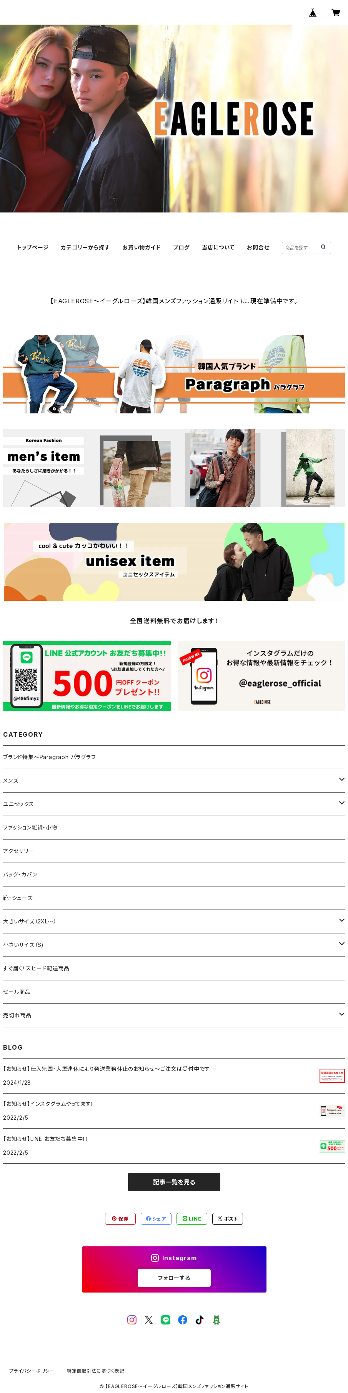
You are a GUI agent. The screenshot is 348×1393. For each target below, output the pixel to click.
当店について (218, 247)
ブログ (181, 247)
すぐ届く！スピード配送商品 (39, 968)
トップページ (33, 247)
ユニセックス (18, 804)
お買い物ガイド (141, 247)
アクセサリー (18, 851)
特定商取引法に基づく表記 (96, 1371)
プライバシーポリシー (32, 1371)
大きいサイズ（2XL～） (30, 921)
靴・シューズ (18, 898)
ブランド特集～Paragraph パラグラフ (49, 757)
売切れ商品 (17, 1015)
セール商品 (20, 991)
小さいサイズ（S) (23, 944)
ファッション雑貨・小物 (30, 827)
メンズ (10, 780)
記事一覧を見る (174, 1182)
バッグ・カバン (20, 874)
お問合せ (258, 247)
